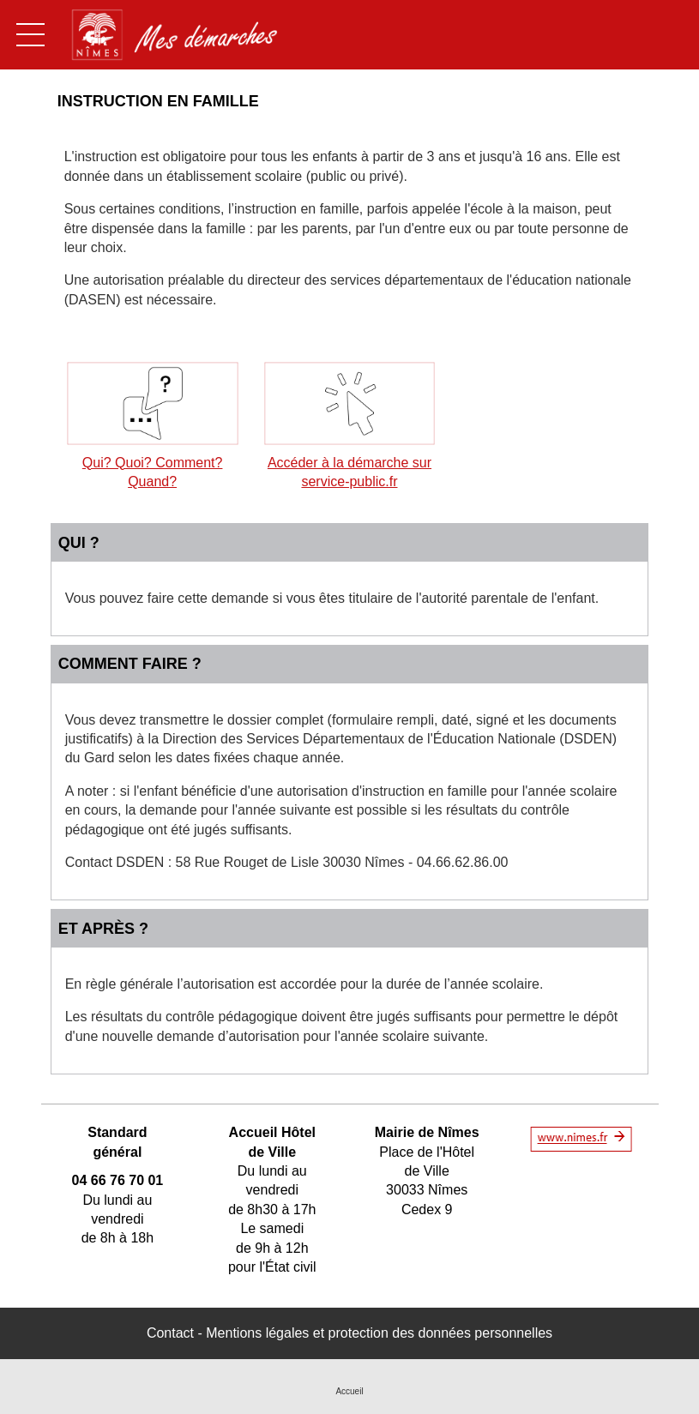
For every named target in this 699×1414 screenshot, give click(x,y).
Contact (170, 1333)
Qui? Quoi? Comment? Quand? (152, 462)
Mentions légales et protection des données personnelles (379, 1333)
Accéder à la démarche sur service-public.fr (350, 462)
